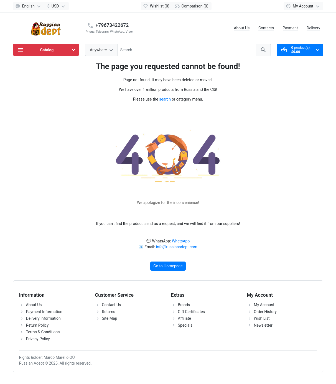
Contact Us (111, 305)
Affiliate (184, 318)
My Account (264, 305)
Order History (265, 311)
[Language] (29, 6)
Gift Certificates (191, 311)
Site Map (109, 318)
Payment (290, 28)
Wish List (262, 318)
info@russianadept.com (176, 247)
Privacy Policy (38, 339)
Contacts (266, 28)
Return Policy (37, 325)
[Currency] (56, 6)
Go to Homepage (167, 266)
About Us (242, 28)
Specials (185, 325)
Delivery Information (43, 318)
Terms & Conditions (43, 332)
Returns (108, 311)
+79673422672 (112, 25)
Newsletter (263, 325)
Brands (184, 305)
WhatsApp (181, 241)
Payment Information (44, 311)
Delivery (313, 28)
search (165, 99)
